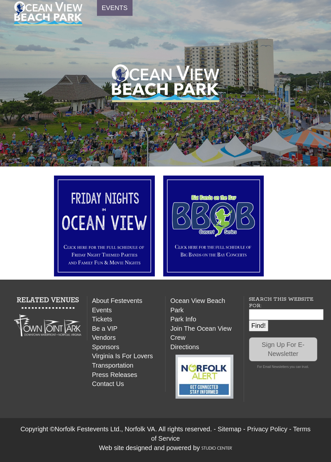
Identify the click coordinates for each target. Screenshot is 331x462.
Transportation (112, 365)
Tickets (102, 319)
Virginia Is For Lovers (122, 356)
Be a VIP (105, 328)
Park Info (183, 319)
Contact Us (108, 383)
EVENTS (115, 7)
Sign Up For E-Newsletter (283, 349)
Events (102, 310)
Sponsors (106, 346)
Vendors (104, 337)
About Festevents (117, 300)
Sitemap (229, 429)
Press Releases (114, 374)
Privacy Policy (267, 429)
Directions (184, 346)
